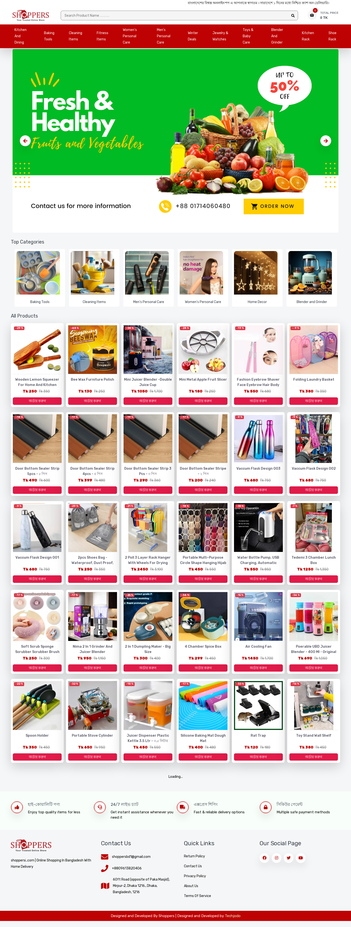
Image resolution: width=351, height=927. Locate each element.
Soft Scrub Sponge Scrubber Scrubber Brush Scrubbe (37, 653)
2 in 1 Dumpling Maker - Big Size (147, 653)
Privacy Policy (195, 882)
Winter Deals (193, 37)
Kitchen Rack (308, 37)
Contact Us (193, 872)
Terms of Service (197, 902)
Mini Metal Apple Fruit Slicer (203, 381)
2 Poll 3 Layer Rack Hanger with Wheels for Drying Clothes (147, 566)
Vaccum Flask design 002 (313, 471)
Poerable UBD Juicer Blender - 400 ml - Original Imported (313, 653)
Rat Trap (258, 741)
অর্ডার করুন (37, 402)
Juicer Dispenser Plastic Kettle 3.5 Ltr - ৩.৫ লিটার (147, 743)
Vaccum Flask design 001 (37, 561)
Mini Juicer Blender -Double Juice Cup (147, 384)
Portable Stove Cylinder (92, 741)
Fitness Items (102, 37)
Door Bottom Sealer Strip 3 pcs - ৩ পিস (148, 473)
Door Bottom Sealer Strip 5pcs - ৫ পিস (37, 473)
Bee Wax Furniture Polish (92, 381)
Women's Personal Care (130, 37)
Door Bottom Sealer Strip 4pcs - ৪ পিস (92, 473)
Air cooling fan (258, 651)
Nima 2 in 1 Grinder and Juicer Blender (92, 653)
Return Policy (194, 862)
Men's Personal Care (163, 37)
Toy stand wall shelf (313, 741)
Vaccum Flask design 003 (258, 471)
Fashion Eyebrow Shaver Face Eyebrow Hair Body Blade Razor (258, 386)
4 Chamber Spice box (203, 651)
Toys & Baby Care (248, 37)
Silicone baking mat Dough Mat (203, 743)
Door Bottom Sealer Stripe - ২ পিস (203, 473)
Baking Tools (49, 37)
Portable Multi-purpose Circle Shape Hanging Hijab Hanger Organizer (203, 566)
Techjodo (233, 922)
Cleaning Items (75, 37)
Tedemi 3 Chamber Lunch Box (313, 563)
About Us (191, 892)
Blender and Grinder (277, 37)
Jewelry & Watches (220, 37)
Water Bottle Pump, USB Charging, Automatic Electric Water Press (258, 566)
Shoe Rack (332, 37)
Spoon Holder (37, 741)
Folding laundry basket (313, 381)
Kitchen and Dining (21, 37)
